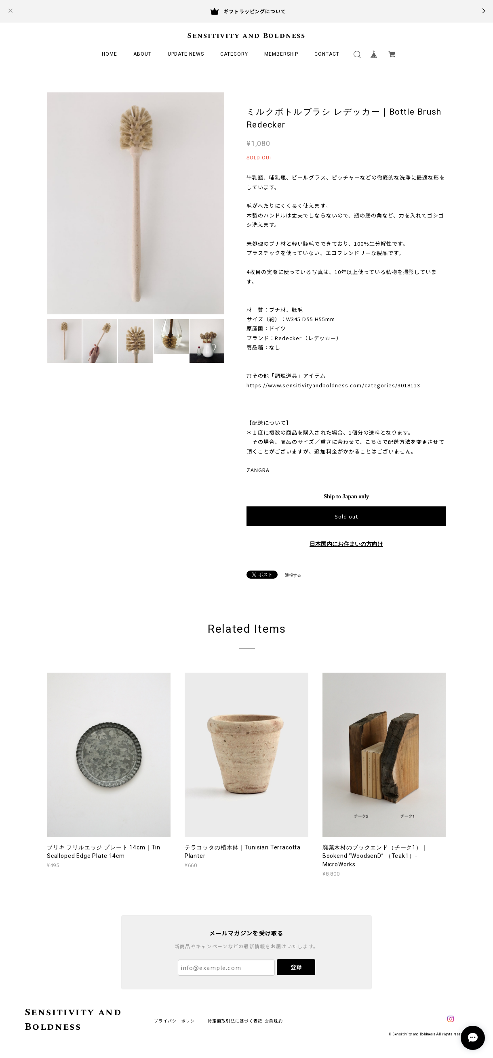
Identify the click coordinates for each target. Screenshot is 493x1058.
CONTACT (326, 54)
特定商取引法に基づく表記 (235, 1021)
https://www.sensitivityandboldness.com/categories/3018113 (333, 385)
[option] (136, 203)
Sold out (346, 516)
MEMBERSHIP (281, 54)
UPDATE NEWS (186, 54)
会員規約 (274, 1021)
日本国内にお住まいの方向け (346, 544)
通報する (293, 575)
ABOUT (142, 54)
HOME (109, 54)
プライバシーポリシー (177, 1021)
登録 (296, 967)
